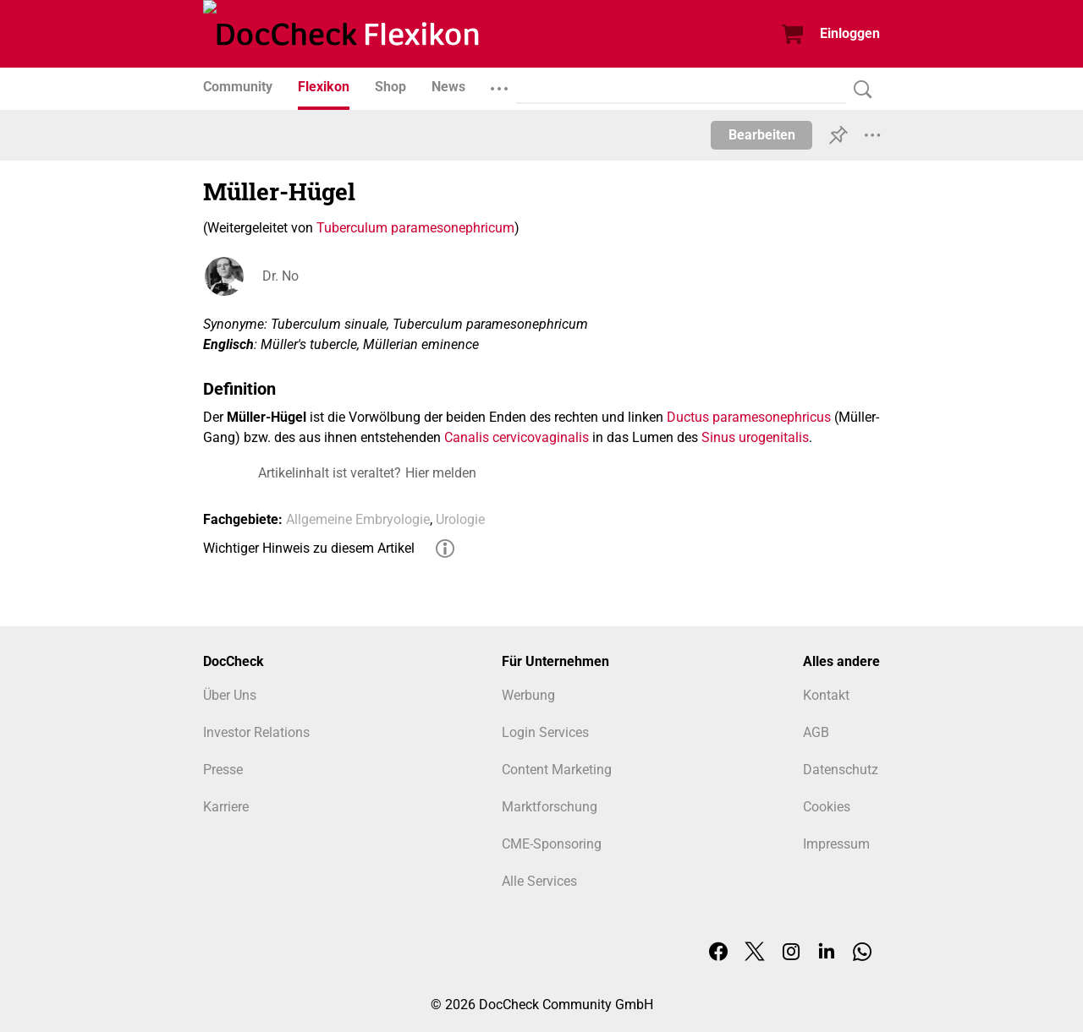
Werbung (528, 695)
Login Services (545, 732)
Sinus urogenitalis (755, 437)
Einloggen (850, 33)
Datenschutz (840, 770)
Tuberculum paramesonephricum (415, 228)
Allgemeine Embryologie (358, 519)
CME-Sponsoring (552, 844)
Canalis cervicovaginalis (516, 437)
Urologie (460, 519)
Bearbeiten (761, 135)
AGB (816, 732)
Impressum (836, 844)
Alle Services (539, 881)
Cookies (826, 807)
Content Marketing (557, 770)
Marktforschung (549, 807)
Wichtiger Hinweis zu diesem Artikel (309, 548)
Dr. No (280, 276)
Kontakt (826, 695)
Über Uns (229, 695)
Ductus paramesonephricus (749, 417)
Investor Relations (256, 732)
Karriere (226, 807)
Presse (223, 770)
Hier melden (440, 473)
